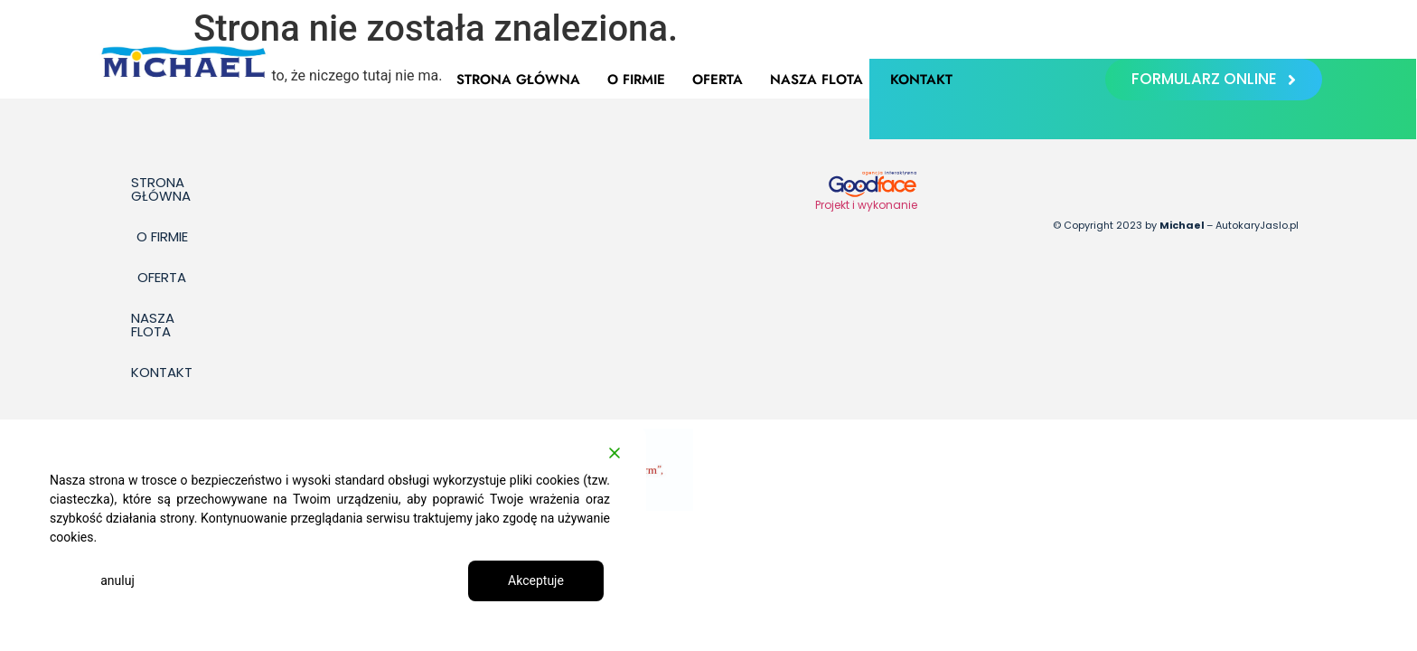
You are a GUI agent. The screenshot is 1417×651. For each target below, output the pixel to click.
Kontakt (921, 80)
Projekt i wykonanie (866, 204)
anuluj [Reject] (117, 580)
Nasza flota (816, 80)
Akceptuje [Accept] (536, 580)
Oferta (717, 80)
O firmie (636, 80)
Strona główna (518, 80)
